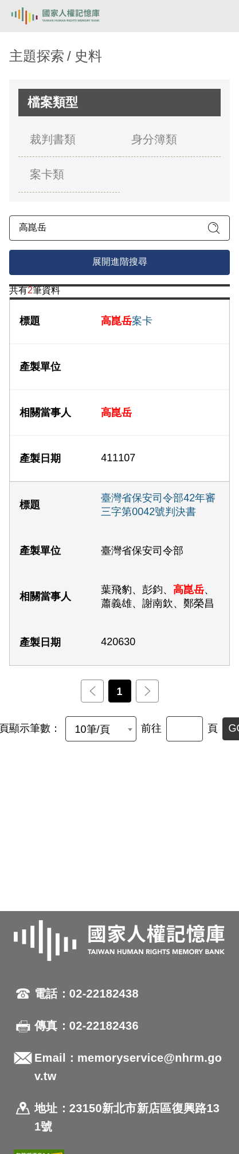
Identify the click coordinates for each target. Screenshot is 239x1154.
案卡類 (47, 174)
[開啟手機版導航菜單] (217, 16)
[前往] (184, 728)
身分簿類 (154, 139)
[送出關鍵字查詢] (214, 228)
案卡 (126, 321)
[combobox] (100, 728)
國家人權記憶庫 (67, 16)
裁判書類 (53, 139)
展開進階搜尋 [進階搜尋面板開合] (119, 261)
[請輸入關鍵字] (119, 228)
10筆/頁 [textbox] (92, 729)
